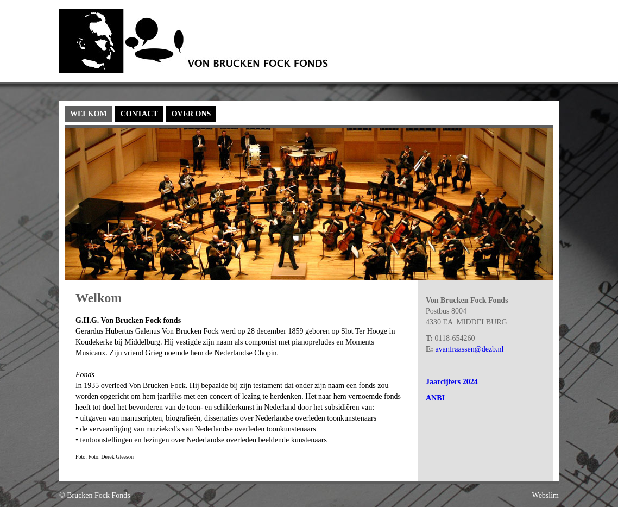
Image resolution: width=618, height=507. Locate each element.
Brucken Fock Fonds (98, 495)
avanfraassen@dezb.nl (470, 349)
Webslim (545, 495)
